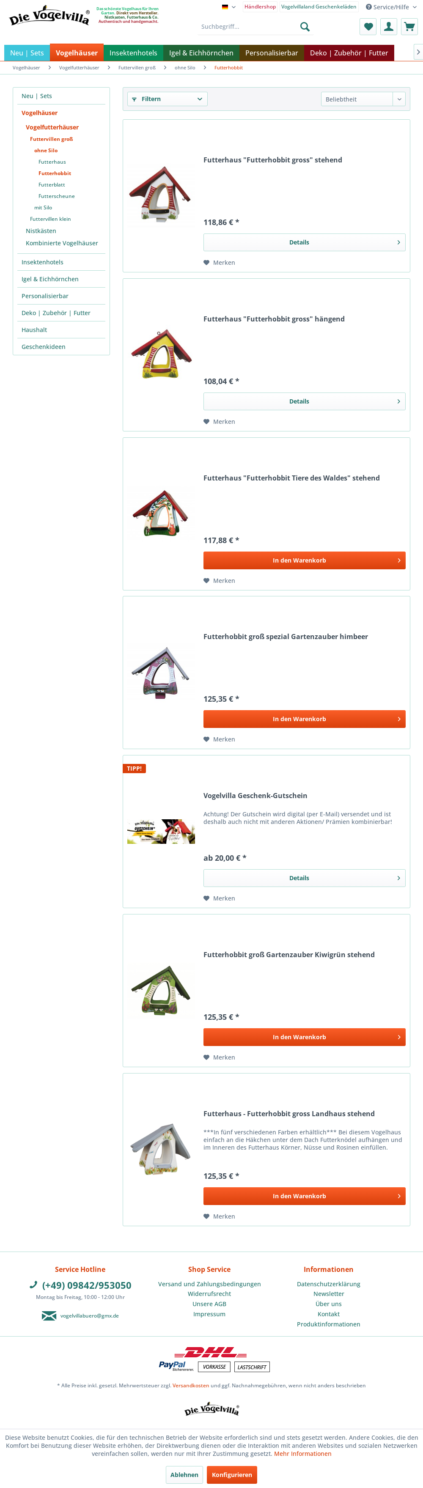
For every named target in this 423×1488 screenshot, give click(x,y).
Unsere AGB (209, 1304)
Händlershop (260, 6)
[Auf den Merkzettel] (219, 263)
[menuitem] (260, 6)
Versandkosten (191, 1385)
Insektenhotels (42, 262)
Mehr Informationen (303, 1454)
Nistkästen (41, 231)
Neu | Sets (37, 96)
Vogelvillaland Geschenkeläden (319, 6)
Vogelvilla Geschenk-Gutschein (255, 795)
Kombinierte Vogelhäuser (62, 243)
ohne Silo (46, 150)
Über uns (329, 1304)
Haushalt (34, 330)
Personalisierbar (45, 296)
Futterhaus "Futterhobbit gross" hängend (274, 319)
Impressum (209, 1314)
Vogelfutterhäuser (52, 127)
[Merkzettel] (368, 26)
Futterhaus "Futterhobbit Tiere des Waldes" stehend (291, 478)
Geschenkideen (44, 347)
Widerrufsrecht (209, 1294)
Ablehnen (184, 1475)
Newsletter (328, 1294)
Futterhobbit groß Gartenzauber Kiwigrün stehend (289, 954)
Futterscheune (56, 196)
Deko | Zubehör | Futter (56, 313)
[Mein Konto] (388, 26)
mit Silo (43, 207)
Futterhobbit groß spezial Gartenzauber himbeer (285, 636)
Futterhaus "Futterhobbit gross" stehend (272, 160)
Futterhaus (52, 161)
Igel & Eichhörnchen (50, 279)
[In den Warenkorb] (304, 560)
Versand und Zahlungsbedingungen (209, 1284)
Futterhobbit (54, 173)
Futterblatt (51, 184)
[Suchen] (305, 26)
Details (344, 241)
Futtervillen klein (50, 218)
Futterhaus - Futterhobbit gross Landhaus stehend (289, 1113)
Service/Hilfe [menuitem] (388, 7)
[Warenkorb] (409, 26)
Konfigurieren (232, 1475)
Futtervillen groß (51, 139)
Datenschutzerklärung (328, 1284)
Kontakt (329, 1314)
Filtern (146, 99)
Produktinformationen (328, 1324)
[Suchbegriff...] (256, 26)
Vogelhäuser (40, 113)
